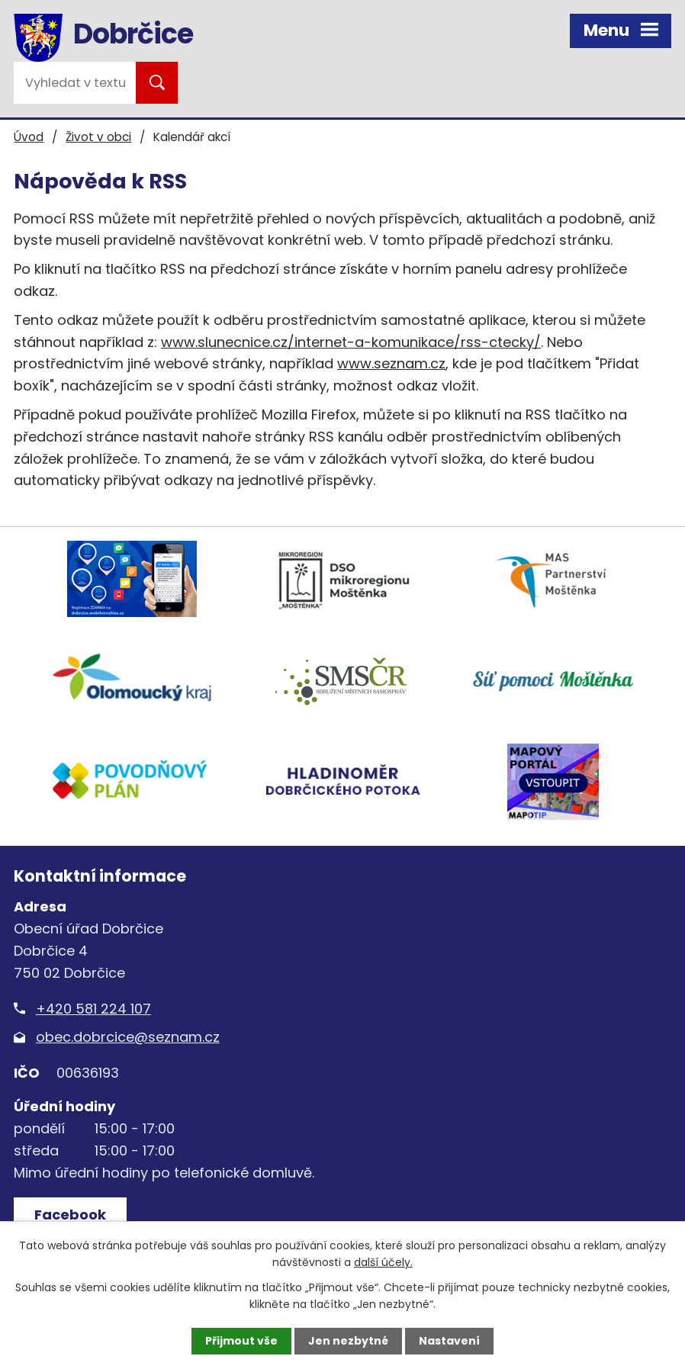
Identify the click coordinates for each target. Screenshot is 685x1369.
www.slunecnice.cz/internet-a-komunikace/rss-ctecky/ (351, 342)
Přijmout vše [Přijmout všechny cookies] (241, 1340)
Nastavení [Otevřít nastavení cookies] (449, 1340)
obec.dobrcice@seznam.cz (128, 1036)
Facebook (70, 1214)
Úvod (28, 137)
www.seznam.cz (391, 363)
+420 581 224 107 (93, 1008)
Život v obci (98, 137)
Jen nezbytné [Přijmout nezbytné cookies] (348, 1340)
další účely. (383, 1262)
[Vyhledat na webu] (75, 83)
